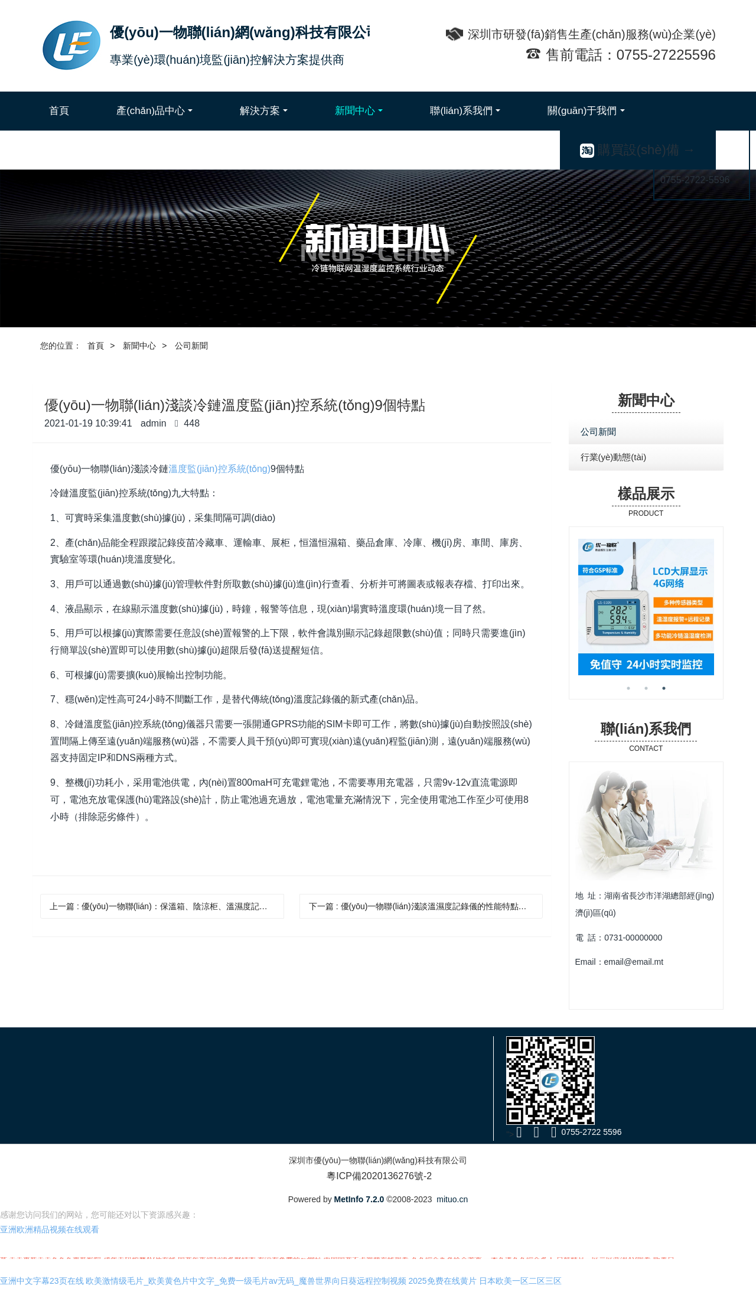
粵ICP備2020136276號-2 (378, 1176)
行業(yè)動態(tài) (614, 457)
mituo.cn (452, 1199)
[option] (646, 607)
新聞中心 (139, 345)
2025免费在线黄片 (443, 1286)
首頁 (59, 110)
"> (515, 1134)
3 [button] (664, 688)
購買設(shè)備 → (638, 149)
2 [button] (646, 688)
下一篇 (426, 906)
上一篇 (167, 906)
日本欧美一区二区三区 (520, 1286)
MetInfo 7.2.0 (359, 1199)
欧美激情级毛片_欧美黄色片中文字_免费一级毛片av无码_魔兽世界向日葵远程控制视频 (246, 1286)
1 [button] (628, 688)
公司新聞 (191, 345)
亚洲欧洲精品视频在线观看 (49, 1235)
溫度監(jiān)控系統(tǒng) (219, 469)
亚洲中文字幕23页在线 (42, 1286)
